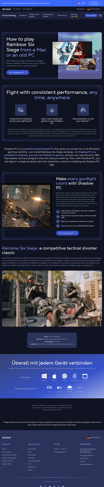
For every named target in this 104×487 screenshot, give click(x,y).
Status (30, 470)
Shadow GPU (6, 464)
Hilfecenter (32, 449)
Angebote (23, 15)
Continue (94, 3)
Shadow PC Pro (7, 461)
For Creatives (27, 9)
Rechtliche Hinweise (87, 455)
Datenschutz (84, 458)
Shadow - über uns (60, 449)
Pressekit (31, 458)
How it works (6, 452)
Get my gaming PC (18, 72)
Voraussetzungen (34, 461)
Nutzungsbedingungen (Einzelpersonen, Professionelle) (88, 450)
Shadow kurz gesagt (34, 15)
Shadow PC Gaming (9, 458)
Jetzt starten (91, 15)
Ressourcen (63, 15)
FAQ (29, 464)
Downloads (32, 455)
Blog (29, 452)
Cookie (82, 461)
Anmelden (81, 9)
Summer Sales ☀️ (74, 15)
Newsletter (32, 467)
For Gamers (17, 9)
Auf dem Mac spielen (48, 15)
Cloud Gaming (9, 15)
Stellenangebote (60, 452)
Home (4, 449)
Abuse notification (86, 464)
